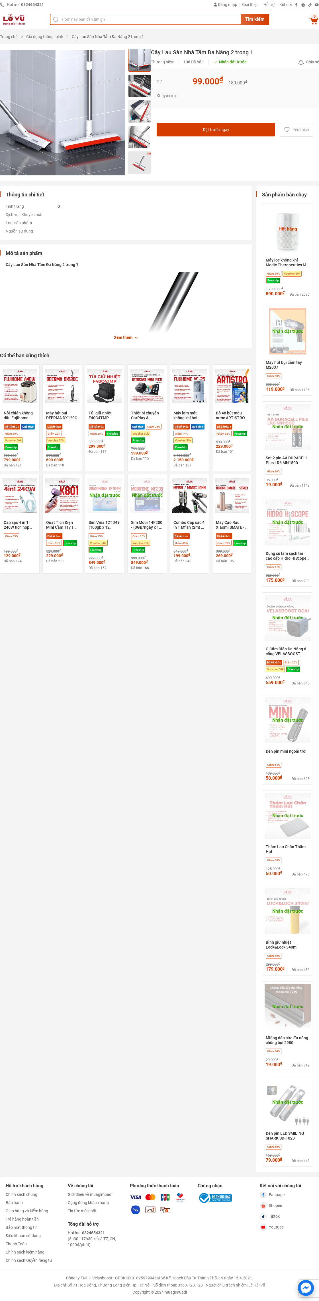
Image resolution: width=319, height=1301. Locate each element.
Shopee (271, 1205)
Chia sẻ (308, 62)
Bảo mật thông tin (22, 1227)
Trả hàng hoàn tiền (22, 1219)
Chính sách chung (21, 1194)
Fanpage (272, 1195)
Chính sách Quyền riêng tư (29, 1260)
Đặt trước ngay (216, 129)
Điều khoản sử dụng (23, 1235)
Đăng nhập (225, 4)
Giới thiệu (250, 4)
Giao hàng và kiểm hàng (27, 1211)
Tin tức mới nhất (82, 1211)
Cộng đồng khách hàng (88, 1202)
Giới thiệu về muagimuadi (90, 1194)
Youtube (272, 1227)
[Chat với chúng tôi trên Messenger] (306, 1288)
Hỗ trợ (269, 4)
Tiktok (270, 1216)
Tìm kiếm (255, 19)
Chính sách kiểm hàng (25, 1252)
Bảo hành (14, 1202)
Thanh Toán (16, 1244)
